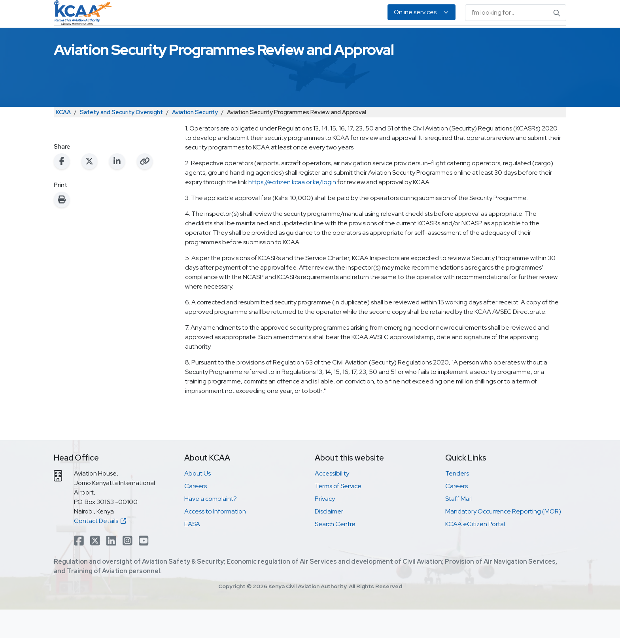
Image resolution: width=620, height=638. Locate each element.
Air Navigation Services (317, 40)
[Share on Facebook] (62, 190)
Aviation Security (195, 140)
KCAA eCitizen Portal (475, 552)
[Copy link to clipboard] (145, 190)
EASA (457, 40)
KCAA (63, 140)
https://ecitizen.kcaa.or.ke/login (292, 210)
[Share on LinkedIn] (117, 190)
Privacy (325, 527)
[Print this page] (62, 228)
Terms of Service (338, 514)
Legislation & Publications (400, 40)
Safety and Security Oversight (121, 140)
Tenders (457, 502)
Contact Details (100, 549)
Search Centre (335, 552)
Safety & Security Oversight (160, 40)
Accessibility (332, 502)
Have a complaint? (210, 527)
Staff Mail (458, 527)
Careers (195, 514)
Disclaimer (329, 540)
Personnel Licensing (242, 40)
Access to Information (215, 540)
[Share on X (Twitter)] (89, 190)
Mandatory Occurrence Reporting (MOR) (503, 540)
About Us (489, 40)
